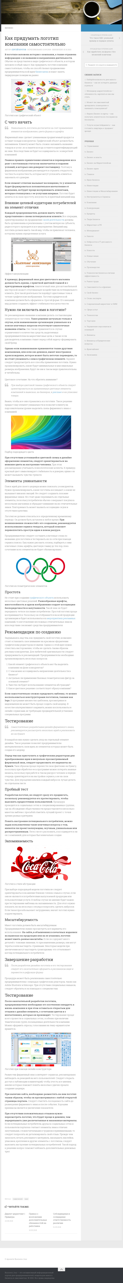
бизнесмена (41, 71)
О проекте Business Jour (16, 1259)
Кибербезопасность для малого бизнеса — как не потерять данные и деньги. (101, 82)
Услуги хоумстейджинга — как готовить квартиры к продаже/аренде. (100, 128)
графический (17, 1199)
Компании (91, 202)
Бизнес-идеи (93, 168)
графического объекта (42, 597)
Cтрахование (93, 146)
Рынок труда (92, 281)
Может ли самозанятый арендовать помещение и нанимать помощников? (97, 105)
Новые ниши (92, 256)
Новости (91, 250)
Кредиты (91, 213)
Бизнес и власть (94, 157)
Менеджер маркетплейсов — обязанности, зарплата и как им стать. (99, 94)
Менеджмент (93, 230)
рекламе (57, 392)
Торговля (91, 321)
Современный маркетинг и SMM (102, 304)
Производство (93, 267)
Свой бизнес (92, 292)
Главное (90, 174)
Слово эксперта (94, 298)
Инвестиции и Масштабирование (102, 191)
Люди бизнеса (93, 219)
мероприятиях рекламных (61, 618)
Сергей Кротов (19, 49)
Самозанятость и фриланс (99, 287)
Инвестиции (92, 185)
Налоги (90, 236)
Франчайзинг (93, 349)
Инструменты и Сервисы (98, 197)
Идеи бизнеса (93, 180)
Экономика (92, 355)
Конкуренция (93, 208)
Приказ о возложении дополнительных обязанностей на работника (38, 1219)
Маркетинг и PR (94, 225)
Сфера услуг (92, 309)
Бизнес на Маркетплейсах (99, 163)
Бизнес (9, 28)
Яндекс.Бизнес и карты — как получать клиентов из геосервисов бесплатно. (101, 116)
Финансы (91, 335)
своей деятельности (53, 219)
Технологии (92, 315)
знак (26, 1199)
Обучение (91, 261)
